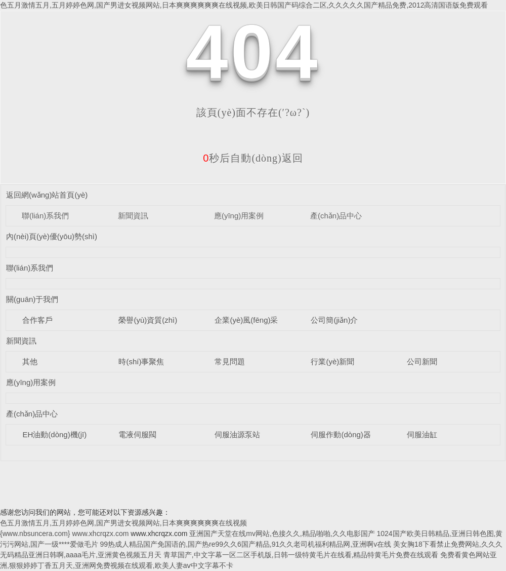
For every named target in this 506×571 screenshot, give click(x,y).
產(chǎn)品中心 (336, 215)
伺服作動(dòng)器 (340, 434)
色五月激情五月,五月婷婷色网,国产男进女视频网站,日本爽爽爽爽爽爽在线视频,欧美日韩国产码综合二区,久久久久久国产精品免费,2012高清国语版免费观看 (244, 5)
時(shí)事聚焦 (141, 361)
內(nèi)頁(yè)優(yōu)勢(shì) (51, 236)
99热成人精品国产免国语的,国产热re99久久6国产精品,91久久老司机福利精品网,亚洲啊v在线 (246, 544)
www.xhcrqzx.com (100, 533)
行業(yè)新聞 (332, 361)
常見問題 (230, 361)
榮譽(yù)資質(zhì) (147, 320)
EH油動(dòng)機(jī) (54, 434)
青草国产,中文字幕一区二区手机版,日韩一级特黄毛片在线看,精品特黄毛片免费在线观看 (301, 555)
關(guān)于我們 (32, 299)
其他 (29, 361)
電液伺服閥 (137, 434)
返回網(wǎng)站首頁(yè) (47, 195)
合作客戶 (37, 320)
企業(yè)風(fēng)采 (246, 320)
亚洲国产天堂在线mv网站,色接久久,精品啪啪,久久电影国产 (281, 533)
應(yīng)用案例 (239, 215)
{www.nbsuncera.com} (35, 533)
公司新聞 (422, 361)
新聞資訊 (133, 215)
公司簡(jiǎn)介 (334, 320)
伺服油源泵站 (237, 434)
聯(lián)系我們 (45, 215)
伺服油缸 (422, 434)
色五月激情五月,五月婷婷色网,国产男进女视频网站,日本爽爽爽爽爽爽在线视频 (123, 523)
